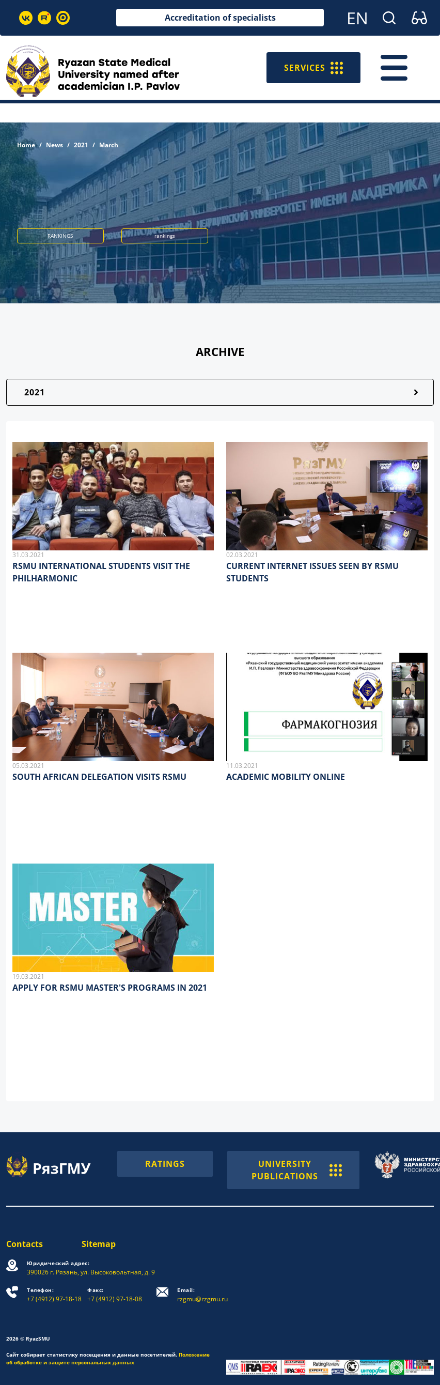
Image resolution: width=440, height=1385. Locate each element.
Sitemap (99, 1244)
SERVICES (313, 67)
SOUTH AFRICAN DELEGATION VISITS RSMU (99, 776)
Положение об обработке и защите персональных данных (108, 1358)
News (54, 145)
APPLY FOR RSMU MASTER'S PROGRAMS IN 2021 (109, 987)
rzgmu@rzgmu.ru (202, 1294)
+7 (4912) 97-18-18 (54, 1294)
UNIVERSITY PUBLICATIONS (297, 1170)
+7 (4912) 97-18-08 (114, 1294)
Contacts (24, 1244)
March (108, 145)
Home (26, 145)
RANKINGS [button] (60, 235)
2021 (81, 145)
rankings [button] (164, 235)
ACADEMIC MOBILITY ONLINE (285, 776)
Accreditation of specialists (220, 17)
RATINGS (165, 1163)
